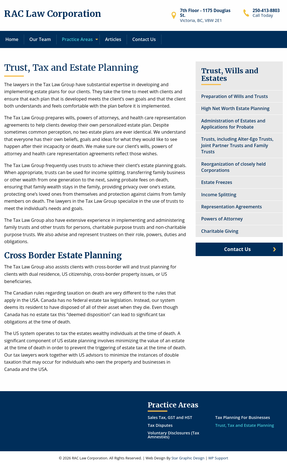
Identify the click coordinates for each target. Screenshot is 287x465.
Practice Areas (77, 39)
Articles (113, 39)
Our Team (40, 39)
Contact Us (144, 39)
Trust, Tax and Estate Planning (244, 425)
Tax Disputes (160, 425)
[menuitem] (12, 39)
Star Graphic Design (188, 458)
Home (11, 39)
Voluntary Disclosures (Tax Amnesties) (173, 434)
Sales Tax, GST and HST (170, 417)
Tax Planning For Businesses (242, 417)
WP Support (218, 458)
